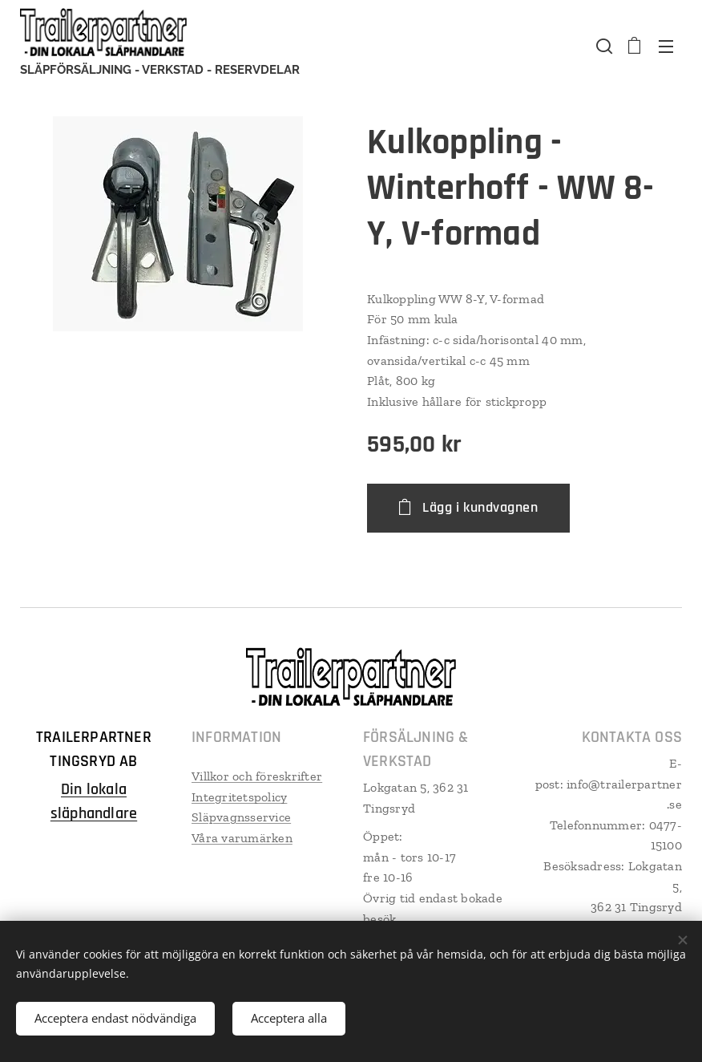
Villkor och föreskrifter (257, 776)
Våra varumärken (242, 837)
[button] (603, 46)
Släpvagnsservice (241, 817)
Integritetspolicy (239, 796)
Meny (666, 46)
